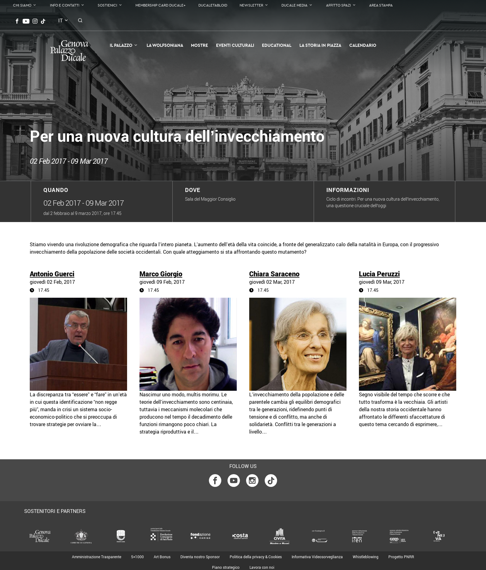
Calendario (362, 45)
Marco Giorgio (160, 273)
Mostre (199, 45)
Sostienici (107, 5)
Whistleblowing (365, 556)
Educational (276, 45)
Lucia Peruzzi (379, 273)
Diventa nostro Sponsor (200, 556)
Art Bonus (162, 556)
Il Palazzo (121, 45)
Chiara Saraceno (274, 273)
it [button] (60, 20)
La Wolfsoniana (165, 45)
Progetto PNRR (401, 556)
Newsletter (251, 5)
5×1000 (137, 556)
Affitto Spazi (338, 5)
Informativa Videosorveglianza (317, 556)
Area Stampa (381, 5)
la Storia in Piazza (320, 45)
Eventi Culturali (235, 45)
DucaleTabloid (212, 5)
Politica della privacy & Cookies (256, 556)
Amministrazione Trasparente (96, 556)
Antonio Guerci (52, 273)
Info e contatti (64, 5)
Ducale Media (294, 5)
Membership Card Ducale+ (160, 5)
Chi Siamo (22, 5)
